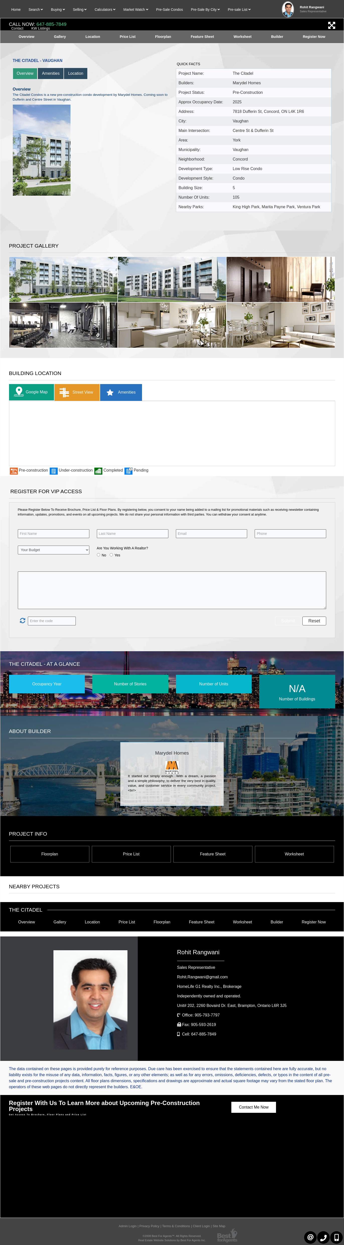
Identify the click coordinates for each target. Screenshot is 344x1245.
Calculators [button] (105, 10)
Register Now (314, 922)
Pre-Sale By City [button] (205, 10)
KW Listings (40, 28)
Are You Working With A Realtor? (122, 548)
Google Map (30, 392)
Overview (25, 73)
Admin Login (127, 1226)
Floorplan (49, 854)
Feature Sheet (212, 854)
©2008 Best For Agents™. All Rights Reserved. (172, 1235)
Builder (277, 922)
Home (16, 10)
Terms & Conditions (176, 1226)
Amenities (50, 73)
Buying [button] (58, 10)
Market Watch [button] (135, 10)
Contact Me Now (253, 1107)
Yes (117, 555)
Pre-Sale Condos (169, 10)
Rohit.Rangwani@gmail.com (202, 977)
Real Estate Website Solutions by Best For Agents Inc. (172, 1240)
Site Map (219, 1226)
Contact (17, 28)
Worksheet (294, 854)
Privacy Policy (149, 1226)
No (104, 555)
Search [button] (36, 10)
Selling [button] (80, 10)
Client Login (201, 1226)
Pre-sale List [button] (239, 10)
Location (75, 73)
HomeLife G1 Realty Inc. (209, 986)
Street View (75, 392)
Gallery (59, 922)
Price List (131, 854)
